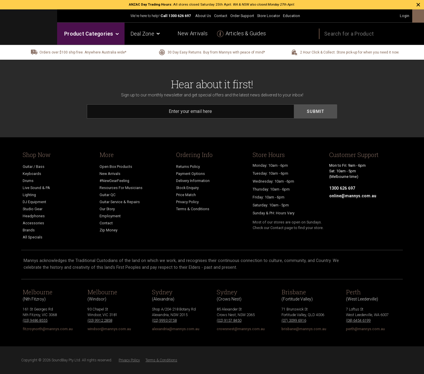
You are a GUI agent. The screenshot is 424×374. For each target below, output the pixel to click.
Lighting (29, 195)
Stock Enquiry (187, 188)
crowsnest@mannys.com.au (241, 329)
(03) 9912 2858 (99, 320)
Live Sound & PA (36, 188)
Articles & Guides (246, 33)
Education (291, 16)
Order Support (242, 16)
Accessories (33, 223)
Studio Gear (32, 209)
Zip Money (108, 230)
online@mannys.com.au (352, 195)
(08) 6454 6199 (358, 320)
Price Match (186, 195)
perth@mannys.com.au (365, 329)
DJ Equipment (34, 202)
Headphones (34, 216)
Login (404, 16)
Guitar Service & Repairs (120, 202)
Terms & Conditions (192, 209)
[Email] (190, 111)
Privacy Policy (187, 202)
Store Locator (268, 16)
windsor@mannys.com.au (109, 329)
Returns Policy (188, 166)
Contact (220, 16)
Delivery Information (193, 180)
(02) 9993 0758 (164, 320)
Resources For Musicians (121, 188)
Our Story (107, 209)
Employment (110, 216)
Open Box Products (116, 166)
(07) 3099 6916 (293, 320)
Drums (28, 180)
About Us (203, 16)
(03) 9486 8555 (35, 320)
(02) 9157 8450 (229, 320)
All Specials (32, 237)
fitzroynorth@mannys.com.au (48, 329)
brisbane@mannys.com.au (303, 329)
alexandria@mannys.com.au (175, 329)
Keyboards (32, 173)
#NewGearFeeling (114, 180)
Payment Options (190, 173)
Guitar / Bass (33, 166)
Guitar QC (107, 195)
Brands (29, 230)
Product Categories (91, 34)
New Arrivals (193, 33)
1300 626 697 (179, 16)
